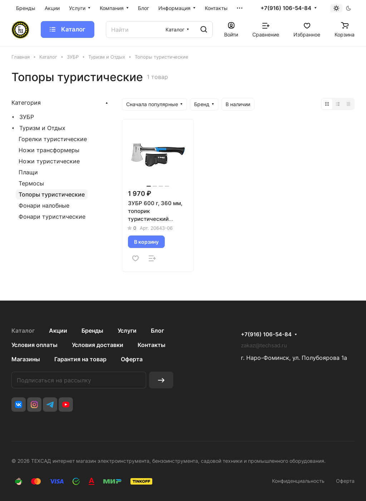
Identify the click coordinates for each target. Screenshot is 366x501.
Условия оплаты (34, 344)
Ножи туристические (49, 161)
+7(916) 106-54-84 (286, 8)
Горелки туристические (53, 139)
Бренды (92, 330)
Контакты (151, 344)
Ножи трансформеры (49, 150)
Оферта (132, 359)
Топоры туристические (52, 194)
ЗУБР (26, 116)
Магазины (25, 359)
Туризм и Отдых (42, 128)
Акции (58, 330)
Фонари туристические (52, 216)
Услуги (127, 330)
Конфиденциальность (298, 481)
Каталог (23, 330)
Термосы (31, 183)
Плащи (28, 172)
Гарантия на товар (80, 359)
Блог (157, 330)
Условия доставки (97, 344)
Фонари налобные (44, 205)
